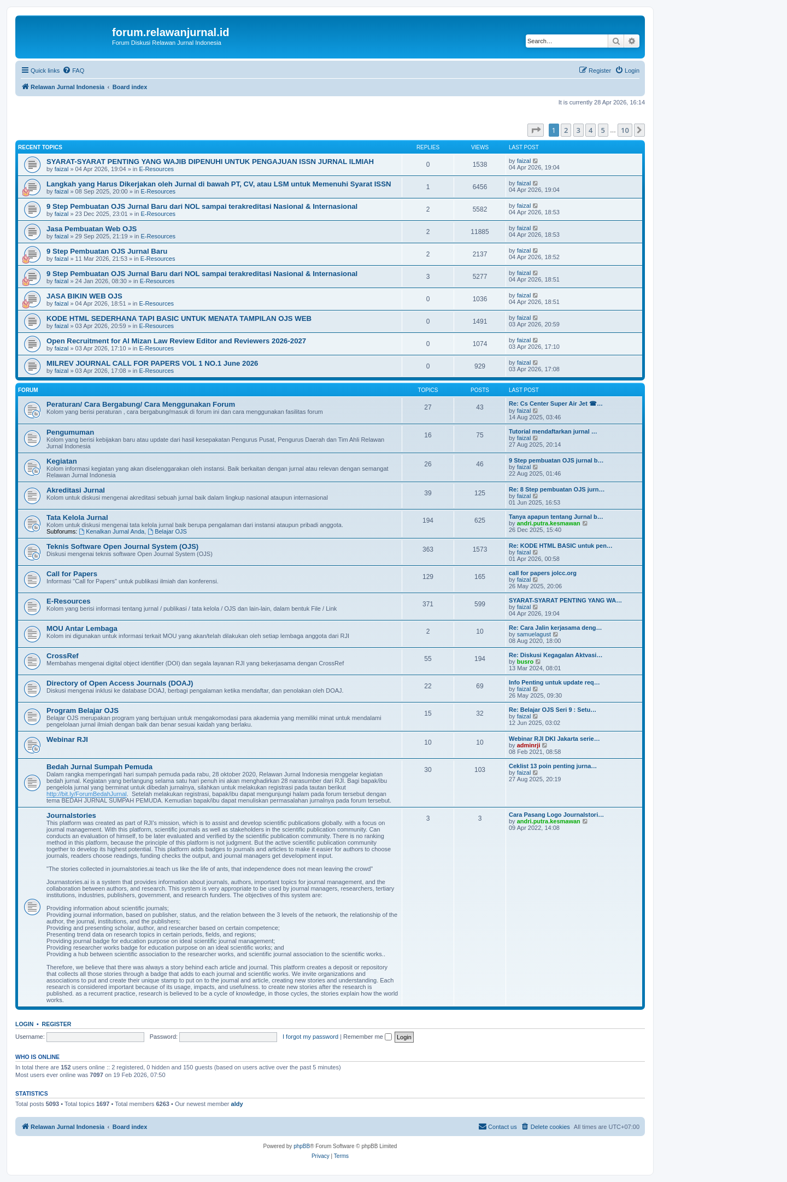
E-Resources (156, 169)
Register (57, 1024)
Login (24, 1024)
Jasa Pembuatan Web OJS (91, 229)
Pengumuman (70, 432)
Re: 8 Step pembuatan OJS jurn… (556, 489)
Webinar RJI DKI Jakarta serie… (554, 738)
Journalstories (71, 815)
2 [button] (566, 130)
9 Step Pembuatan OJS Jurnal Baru (106, 251)
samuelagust (534, 634)
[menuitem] (73, 70)
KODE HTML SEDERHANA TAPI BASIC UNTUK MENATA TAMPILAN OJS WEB (179, 318)
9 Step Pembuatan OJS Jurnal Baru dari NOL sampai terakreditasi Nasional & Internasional (201, 206)
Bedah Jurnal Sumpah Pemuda (99, 767)
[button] (535, 130)
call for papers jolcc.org (543, 573)
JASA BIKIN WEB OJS (84, 296)
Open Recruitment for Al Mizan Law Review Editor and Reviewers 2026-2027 (176, 341)
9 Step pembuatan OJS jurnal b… (556, 460)
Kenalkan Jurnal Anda (111, 531)
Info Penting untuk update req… (554, 682)
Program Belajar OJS (82, 710)
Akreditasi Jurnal (75, 490)
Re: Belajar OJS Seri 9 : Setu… (552, 709)
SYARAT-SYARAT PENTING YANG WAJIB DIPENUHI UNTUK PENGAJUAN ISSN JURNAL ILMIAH (210, 161)
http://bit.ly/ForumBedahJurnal (86, 794)
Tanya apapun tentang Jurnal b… (556, 516)
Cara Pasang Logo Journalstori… (556, 814)
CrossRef (62, 656)
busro (525, 661)
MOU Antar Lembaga (82, 628)
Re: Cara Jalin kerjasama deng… (555, 627)
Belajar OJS (167, 531)
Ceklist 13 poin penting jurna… (553, 766)
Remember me (367, 1036)
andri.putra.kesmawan (548, 523)
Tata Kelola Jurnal (77, 517)
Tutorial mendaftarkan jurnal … (553, 431)
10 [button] (625, 130)
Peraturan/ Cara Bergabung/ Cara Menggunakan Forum (140, 404)
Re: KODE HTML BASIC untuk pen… (561, 545)
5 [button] (603, 130)
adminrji (529, 745)
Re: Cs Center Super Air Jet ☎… (556, 403)
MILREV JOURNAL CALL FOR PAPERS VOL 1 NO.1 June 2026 (152, 363)
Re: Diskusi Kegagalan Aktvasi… (555, 655)
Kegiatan (61, 461)
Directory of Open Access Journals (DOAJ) (119, 683)
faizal (62, 169)
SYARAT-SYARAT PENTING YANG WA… (565, 600)
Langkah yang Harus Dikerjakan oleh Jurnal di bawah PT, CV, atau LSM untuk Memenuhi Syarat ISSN (218, 184)
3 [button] (578, 130)
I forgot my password (310, 1036)
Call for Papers (71, 574)
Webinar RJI (67, 739)
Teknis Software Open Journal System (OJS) (122, 546)
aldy (237, 1104)
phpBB (301, 1146)
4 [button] (590, 130)
